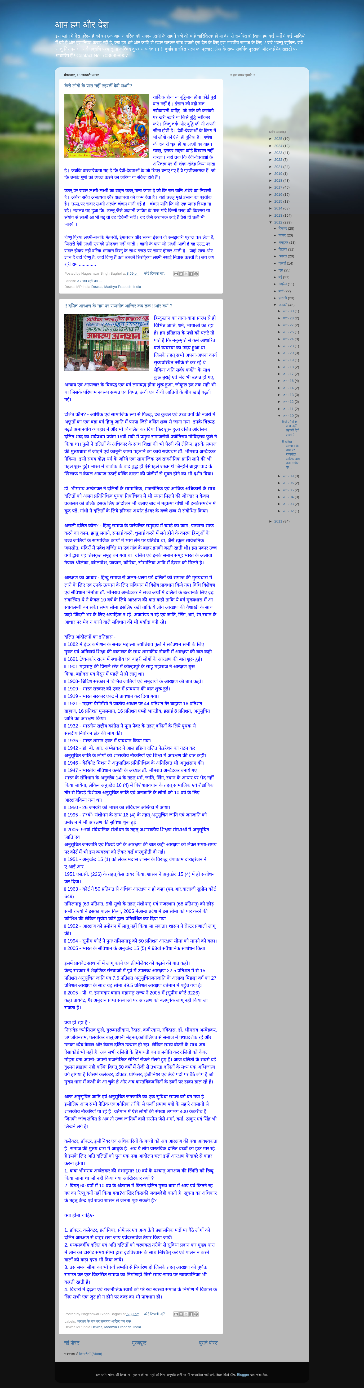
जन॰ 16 (289, 381)
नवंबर (283, 235)
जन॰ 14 (289, 388)
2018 (278, 180)
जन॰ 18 (289, 367)
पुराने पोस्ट (208, 1343)
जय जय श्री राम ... (89, 281)
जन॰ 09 (289, 476)
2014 (278, 208)
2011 (278, 521)
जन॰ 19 (289, 360)
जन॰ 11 (289, 409)
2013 (278, 215)
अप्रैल (283, 284)
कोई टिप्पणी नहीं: (155, 273)
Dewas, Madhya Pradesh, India (116, 287)
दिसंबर (283, 228)
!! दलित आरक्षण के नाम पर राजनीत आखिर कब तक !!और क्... (291, 454)
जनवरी (283, 305)
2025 (278, 139)
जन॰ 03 (289, 504)
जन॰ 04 (289, 497)
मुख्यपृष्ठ (139, 1343)
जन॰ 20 (289, 353)
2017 (278, 187)
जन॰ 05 (289, 490)
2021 (278, 167)
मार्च (282, 291)
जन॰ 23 (289, 346)
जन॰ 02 (289, 511)
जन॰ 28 (289, 318)
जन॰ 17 (289, 374)
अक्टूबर (284, 242)
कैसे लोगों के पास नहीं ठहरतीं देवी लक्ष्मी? (98, 85)
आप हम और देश (82, 24)
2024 (278, 146)
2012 (278, 222)
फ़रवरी (283, 298)
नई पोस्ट (71, 1343)
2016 (278, 195)
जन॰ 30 (289, 311)
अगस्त (283, 256)
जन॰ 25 (289, 332)
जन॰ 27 (289, 325)
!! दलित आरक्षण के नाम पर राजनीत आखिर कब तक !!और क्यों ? (118, 306)
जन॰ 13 (289, 395)
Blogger (243, 1375)
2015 (278, 201)
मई (281, 277)
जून (281, 270)
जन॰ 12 (289, 402)
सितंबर (283, 249)
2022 (278, 160)
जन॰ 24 (289, 339)
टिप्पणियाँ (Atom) (90, 1354)
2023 (278, 153)
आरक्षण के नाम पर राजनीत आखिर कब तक (104, 1321)
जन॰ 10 (289, 416)
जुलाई (283, 263)
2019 (278, 174)
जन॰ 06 (289, 483)
